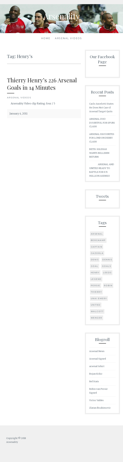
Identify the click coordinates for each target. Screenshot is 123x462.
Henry (95, 272)
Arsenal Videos (68, 38)
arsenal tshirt (96, 366)
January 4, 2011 (18, 113)
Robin (108, 285)
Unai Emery (99, 298)
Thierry (96, 292)
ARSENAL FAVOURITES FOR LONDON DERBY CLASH (101, 138)
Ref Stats (94, 381)
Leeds (107, 272)
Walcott (97, 311)
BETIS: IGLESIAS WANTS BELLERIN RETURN (99, 153)
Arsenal (97, 234)
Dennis (107, 259)
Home (45, 38)
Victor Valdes (96, 400)
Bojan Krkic (95, 373)
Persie (95, 285)
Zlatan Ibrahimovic (100, 407)
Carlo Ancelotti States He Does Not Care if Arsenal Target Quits (101, 107)
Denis (95, 259)
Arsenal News (96, 351)
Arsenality (61, 16)
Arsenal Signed (97, 358)
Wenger (96, 318)
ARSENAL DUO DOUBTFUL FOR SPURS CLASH (102, 122)
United (96, 305)
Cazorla (97, 253)
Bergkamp (98, 240)
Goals (106, 266)
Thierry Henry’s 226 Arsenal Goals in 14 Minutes (42, 83)
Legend (96, 279)
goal (94, 266)
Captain (96, 247)
